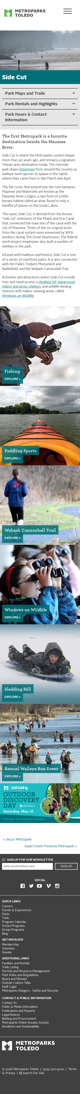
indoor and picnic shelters (21, 286)
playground (66, 282)
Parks (6, 914)
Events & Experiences (16, 910)
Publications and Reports (18, 1011)
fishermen (27, 169)
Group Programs (13, 930)
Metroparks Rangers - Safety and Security (30, 991)
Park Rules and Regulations (20, 975)
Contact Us (9, 1003)
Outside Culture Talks (16, 983)
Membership (10, 944)
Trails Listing (10, 967)
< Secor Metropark (17, 839)
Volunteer (8, 948)
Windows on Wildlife (18, 296)
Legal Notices (11, 1015)
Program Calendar (14, 922)
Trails (5, 918)
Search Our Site (31, 1073)
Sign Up (66, 866)
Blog (5, 934)
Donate (7, 952)
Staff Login (9, 987)
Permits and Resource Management (26, 971)
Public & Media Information (20, 1007)
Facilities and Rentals (16, 963)
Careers (7, 906)
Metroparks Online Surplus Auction (25, 1023)
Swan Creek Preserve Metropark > (50, 846)
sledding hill (47, 282)
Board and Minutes (14, 979)
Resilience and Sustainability (20, 1026)
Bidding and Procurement (19, 1019)
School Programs (13, 926)
